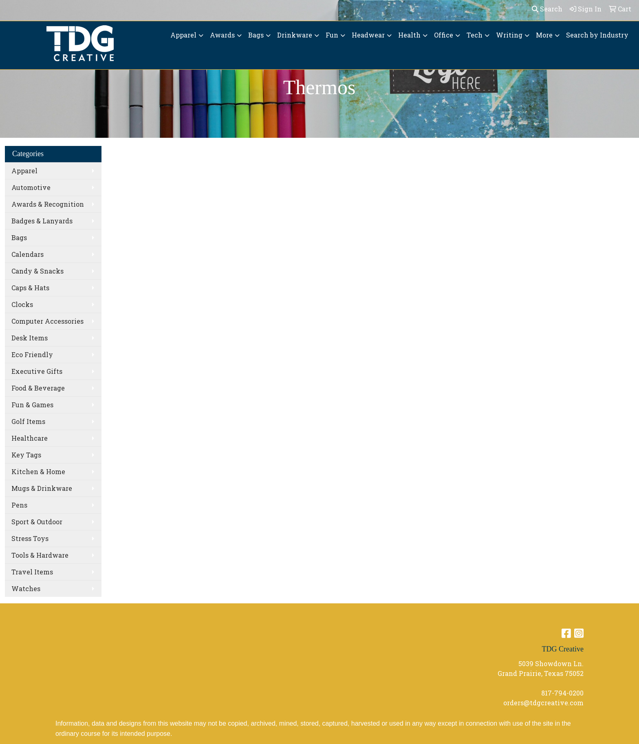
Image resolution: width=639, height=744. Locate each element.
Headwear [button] (368, 35)
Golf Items (28, 421)
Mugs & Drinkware (41, 488)
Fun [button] (332, 35)
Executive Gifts (36, 371)
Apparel (24, 170)
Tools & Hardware (39, 555)
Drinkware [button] (294, 35)
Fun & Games (32, 404)
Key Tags (26, 454)
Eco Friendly (32, 354)
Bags (19, 237)
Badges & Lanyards (42, 220)
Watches (25, 588)
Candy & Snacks (37, 271)
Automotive (31, 187)
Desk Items (29, 337)
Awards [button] (222, 35)
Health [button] (409, 35)
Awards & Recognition (47, 204)
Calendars (27, 254)
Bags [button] (256, 35)
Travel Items (32, 571)
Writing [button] (509, 35)
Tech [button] (475, 35)
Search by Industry (597, 35)
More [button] (544, 35)
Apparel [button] (183, 35)
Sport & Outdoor (36, 521)
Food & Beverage (38, 388)
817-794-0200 (562, 693)
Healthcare (29, 438)
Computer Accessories (47, 321)
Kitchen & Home (38, 471)
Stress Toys (29, 538)
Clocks (22, 304)
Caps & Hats (30, 287)
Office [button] (443, 35)
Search (547, 8)
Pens (19, 505)
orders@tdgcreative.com (543, 702)
